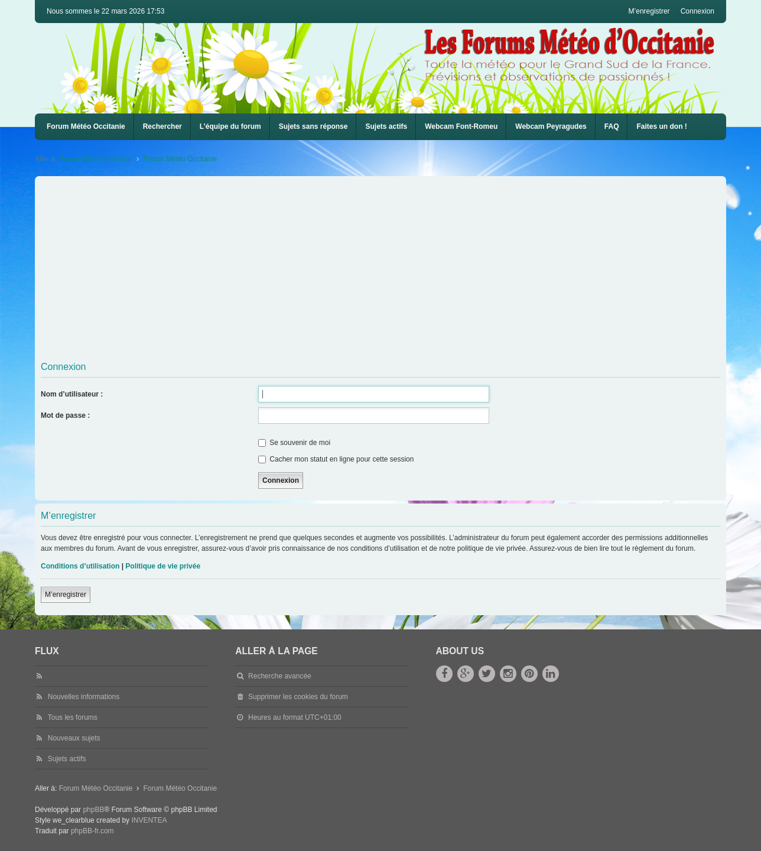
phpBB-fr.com (92, 831)
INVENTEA (149, 820)
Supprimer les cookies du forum (298, 697)
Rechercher (162, 126)
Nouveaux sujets (74, 738)
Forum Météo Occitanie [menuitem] (86, 126)
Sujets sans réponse (313, 126)
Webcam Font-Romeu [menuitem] (461, 126)
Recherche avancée (279, 676)
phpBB (93, 809)
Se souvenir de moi (294, 443)
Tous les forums (72, 717)
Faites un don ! (661, 126)
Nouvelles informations (83, 697)
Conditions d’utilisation (80, 566)
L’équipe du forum (230, 126)
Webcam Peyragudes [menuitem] (551, 126)
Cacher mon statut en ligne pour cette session (336, 459)
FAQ (611, 126)
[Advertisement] (395, 267)
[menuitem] (461, 126)
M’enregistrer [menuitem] (649, 11)
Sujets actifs (386, 126)
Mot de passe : (65, 415)
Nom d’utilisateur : (72, 394)
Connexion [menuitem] (697, 11)
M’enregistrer (65, 594)
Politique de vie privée (162, 566)
